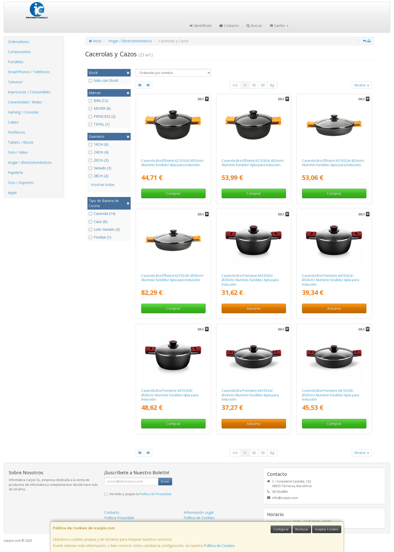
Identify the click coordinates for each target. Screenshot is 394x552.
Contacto (229, 25)
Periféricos (16, 132)
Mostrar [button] (362, 85)
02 (254, 85)
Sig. (272, 85)
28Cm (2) (99, 175)
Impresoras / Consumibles (29, 92)
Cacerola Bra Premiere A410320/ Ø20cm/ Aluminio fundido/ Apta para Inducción (250, 280)
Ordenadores (18, 41)
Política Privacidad (119, 517)
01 (245, 85)
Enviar (165, 481)
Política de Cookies (219, 545)
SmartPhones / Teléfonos (29, 71)
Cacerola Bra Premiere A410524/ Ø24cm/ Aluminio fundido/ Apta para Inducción (250, 395)
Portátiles (15, 61)
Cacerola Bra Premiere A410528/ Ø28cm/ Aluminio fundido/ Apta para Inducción (330, 395)
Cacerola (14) (102, 213)
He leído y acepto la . (141, 494)
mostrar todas (103, 184)
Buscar (254, 25)
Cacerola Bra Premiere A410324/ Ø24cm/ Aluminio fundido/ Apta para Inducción (330, 280)
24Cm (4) (99, 152)
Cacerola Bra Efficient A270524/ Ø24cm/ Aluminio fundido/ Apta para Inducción (333, 162)
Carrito (279, 25)
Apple (12, 192)
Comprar (173, 193)
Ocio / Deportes (21, 182)
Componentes (19, 51)
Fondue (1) (100, 237)
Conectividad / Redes (25, 102)
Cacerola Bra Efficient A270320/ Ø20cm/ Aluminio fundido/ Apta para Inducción (172, 162)
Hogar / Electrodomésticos (30, 162)
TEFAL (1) (99, 124)
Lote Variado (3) (104, 229)
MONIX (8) (100, 108)
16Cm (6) (99, 144)
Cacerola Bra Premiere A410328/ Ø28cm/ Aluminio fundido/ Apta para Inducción (169, 395)
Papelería (15, 172)
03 (263, 85)
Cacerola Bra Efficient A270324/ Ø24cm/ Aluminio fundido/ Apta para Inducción (253, 162)
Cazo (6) (98, 221)
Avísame (254, 308)
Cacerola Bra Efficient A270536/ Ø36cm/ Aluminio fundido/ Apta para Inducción (172, 277)
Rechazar (301, 529)
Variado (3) (100, 168)
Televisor (15, 82)
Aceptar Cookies (326, 529)
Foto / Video (18, 152)
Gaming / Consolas (23, 112)
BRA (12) (98, 100)
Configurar (281, 529)
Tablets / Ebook (20, 142)
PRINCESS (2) (102, 116)
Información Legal (198, 512)
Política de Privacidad (155, 494)
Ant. (235, 85)
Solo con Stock (103, 80)
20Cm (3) (99, 160)
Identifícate (201, 25)
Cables (13, 122)
